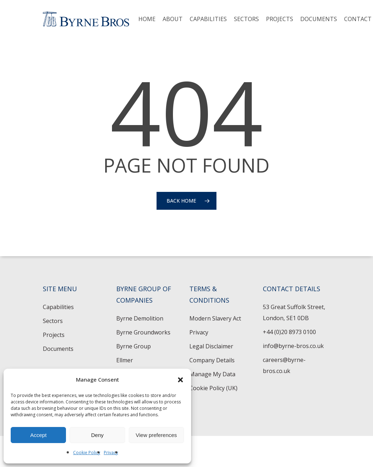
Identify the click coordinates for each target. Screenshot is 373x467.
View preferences (156, 435)
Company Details (212, 360)
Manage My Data (212, 374)
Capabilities (58, 307)
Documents (58, 349)
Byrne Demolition (139, 318)
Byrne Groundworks (143, 332)
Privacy (111, 452)
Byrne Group (133, 346)
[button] (180, 379)
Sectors (53, 321)
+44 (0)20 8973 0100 (289, 332)
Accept (38, 435)
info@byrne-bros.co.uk (293, 346)
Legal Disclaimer (211, 346)
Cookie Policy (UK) (213, 388)
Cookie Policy (86, 452)
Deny (97, 435)
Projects (54, 335)
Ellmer (124, 360)
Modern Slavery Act (215, 318)
